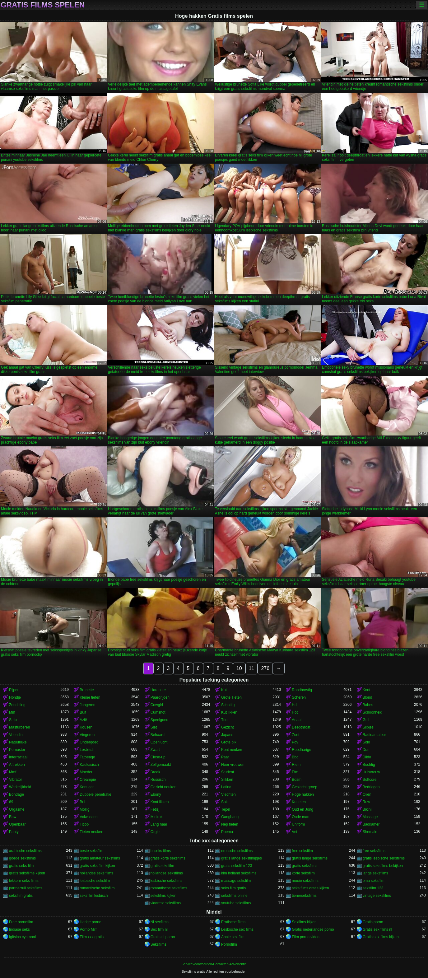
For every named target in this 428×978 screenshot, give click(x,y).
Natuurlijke (18, 742)
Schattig (228, 705)
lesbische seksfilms (167, 880)
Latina (226, 787)
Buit (83, 712)
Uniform (298, 824)
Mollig (84, 809)
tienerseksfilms (304, 895)
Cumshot (158, 712)
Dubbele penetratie (95, 794)
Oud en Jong (302, 809)
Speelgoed (159, 720)
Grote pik (228, 742)
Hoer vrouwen (232, 764)
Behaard (158, 735)
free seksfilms (374, 851)
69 (11, 802)
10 (239, 668)
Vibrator (15, 779)
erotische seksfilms (237, 851)
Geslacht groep (304, 787)
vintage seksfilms (377, 895)
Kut (224, 690)
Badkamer (371, 824)
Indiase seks (19, 929)
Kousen (86, 727)
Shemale (370, 832)
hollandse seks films (96, 873)
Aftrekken (17, 764)
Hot (295, 712)
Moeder (86, 772)
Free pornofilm (21, 922)
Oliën (367, 794)
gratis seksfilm (162, 866)
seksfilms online (234, 895)
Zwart (155, 749)
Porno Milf (88, 929)
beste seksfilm (91, 851)
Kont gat (87, 787)
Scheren (299, 697)
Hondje (15, 697)
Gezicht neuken (163, 787)
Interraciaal (18, 757)
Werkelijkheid (20, 787)
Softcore (370, 779)
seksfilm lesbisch (94, 895)
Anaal (296, 720)
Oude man (300, 817)
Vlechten (228, 794)
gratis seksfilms (304, 866)
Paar (225, 757)
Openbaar (17, 824)
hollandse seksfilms (167, 873)
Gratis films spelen (43, 5)
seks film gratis (233, 888)
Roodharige (301, 749)
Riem (296, 764)
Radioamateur (374, 735)
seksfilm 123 (373, 888)
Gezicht (227, 727)
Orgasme (16, 809)
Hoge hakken (303, 794)
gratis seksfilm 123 (236, 866)
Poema (227, 832)
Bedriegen (371, 787)
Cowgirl (157, 705)
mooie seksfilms (305, 880)
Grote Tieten (231, 697)
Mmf (12, 772)
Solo (366, 742)
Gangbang (230, 817)
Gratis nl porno (163, 937)
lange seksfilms (375, 873)
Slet (154, 727)
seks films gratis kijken (310, 888)
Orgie (155, 832)
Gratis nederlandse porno (313, 929)
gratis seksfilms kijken (27, 873)
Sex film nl (159, 929)
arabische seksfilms (25, 851)
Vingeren (87, 735)
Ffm (295, 772)
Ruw (366, 802)
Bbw (12, 817)
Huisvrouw (371, 772)
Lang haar (159, 824)
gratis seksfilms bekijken (383, 866)
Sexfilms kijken (304, 922)
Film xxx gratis (92, 937)
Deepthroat (301, 727)
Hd (294, 705)
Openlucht (159, 742)
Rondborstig (302, 690)
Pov (295, 742)
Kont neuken (231, 749)
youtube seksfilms (236, 903)
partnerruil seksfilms (25, 888)
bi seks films (161, 851)
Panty (14, 832)
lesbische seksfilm (95, 880)
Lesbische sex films (237, 929)
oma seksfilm (373, 880)
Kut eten (299, 802)
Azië (83, 720)
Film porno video (305, 937)
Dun (366, 749)
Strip (13, 720)
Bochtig (369, 764)
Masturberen (19, 727)
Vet (294, 832)
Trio (224, 720)
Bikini (367, 809)
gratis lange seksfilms (310, 858)
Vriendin (16, 735)
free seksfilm (302, 851)
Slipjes (368, 727)
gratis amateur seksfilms (100, 858)
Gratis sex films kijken (381, 937)
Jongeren (87, 705)
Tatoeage (87, 757)
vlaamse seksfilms (166, 903)
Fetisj (155, 809)
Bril (82, 802)
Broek (155, 772)
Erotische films (233, 922)
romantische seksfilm (97, 888)
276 (265, 668)
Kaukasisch (89, 764)
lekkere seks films (24, 880)
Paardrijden (160, 697)
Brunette (87, 690)
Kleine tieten (90, 697)
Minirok (157, 817)
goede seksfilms (22, 858)
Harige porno (90, 922)
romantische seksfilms (169, 888)
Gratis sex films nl (377, 929)
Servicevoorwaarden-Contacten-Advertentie (213, 964)
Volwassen (88, 817)
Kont (366, 690)
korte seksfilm (303, 873)
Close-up (158, 757)
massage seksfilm (236, 880)
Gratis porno (373, 922)
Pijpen (14, 690)
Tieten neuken (91, 832)
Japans (227, 735)
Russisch (158, 779)
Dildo (367, 757)
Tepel (225, 809)
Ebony (156, 794)
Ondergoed (89, 742)
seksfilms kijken (163, 895)
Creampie (88, 779)
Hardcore (158, 690)
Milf (12, 712)
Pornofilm (229, 944)
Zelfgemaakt (161, 764)
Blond (367, 697)
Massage (370, 817)
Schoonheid (372, 712)
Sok (224, 802)
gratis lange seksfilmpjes (241, 858)
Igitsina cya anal (22, 937)
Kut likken (229, 712)
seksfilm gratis (21, 895)
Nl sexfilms (160, 922)
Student (227, 772)
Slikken (227, 779)
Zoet (295, 735)
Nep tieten (229, 824)
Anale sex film (232, 937)
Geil (366, 720)
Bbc (295, 757)
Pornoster (17, 749)
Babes (368, 705)
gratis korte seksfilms (168, 858)
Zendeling (17, 705)
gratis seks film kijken (97, 866)
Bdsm (296, 779)
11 (251, 668)
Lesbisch (87, 749)
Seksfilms (158, 944)
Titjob (84, 824)
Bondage (16, 794)
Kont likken (160, 802)
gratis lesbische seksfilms (384, 858)
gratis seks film (21, 866)
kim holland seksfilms (238, 873)
